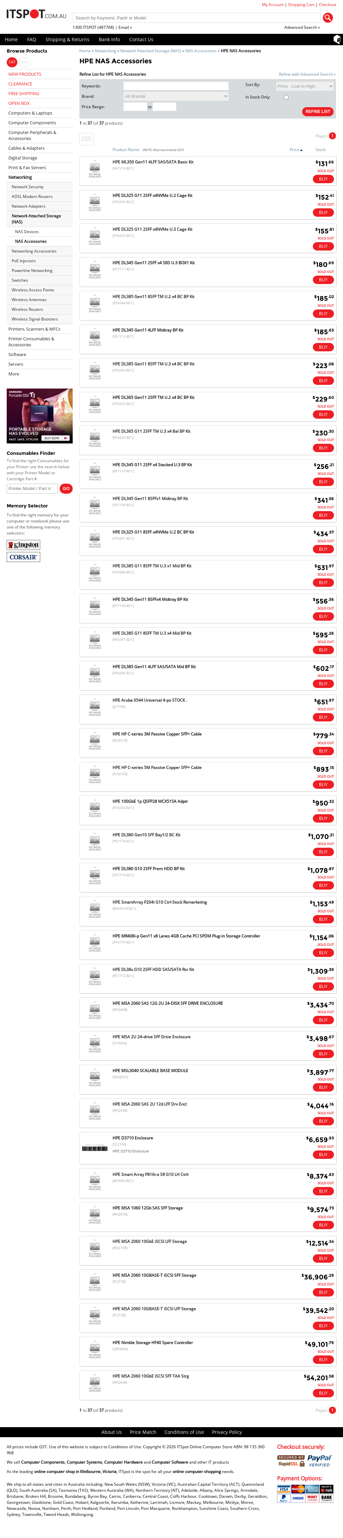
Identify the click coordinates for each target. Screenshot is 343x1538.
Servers (15, 364)
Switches (20, 280)
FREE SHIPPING (23, 93)
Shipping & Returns (67, 39)
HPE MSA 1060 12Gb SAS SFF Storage (148, 1208)
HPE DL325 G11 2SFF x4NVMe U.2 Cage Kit (152, 195)
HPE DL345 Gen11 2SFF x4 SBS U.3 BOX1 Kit (154, 263)
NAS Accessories (201, 51)
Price (296, 149)
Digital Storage (22, 158)
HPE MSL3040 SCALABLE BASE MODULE (150, 1070)
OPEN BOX (19, 103)
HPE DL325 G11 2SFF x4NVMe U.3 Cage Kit (152, 229)
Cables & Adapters (26, 148)
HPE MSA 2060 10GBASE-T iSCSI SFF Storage (154, 1275)
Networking (105, 51)
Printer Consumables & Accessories (31, 342)
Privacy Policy (227, 1432)
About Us (111, 1432)
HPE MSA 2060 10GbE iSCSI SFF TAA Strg (151, 1376)
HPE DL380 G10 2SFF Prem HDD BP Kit (149, 868)
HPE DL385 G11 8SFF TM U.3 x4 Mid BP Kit (152, 633)
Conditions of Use (184, 1432)
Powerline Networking (32, 270)
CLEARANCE (20, 84)
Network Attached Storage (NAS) (150, 51)
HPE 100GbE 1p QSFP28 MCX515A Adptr (150, 801)
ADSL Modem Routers (32, 196)
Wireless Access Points (33, 290)
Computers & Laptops (30, 113)
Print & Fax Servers (27, 167)
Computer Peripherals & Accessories (32, 135)
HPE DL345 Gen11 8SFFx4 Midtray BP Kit (150, 599)
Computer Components (32, 123)
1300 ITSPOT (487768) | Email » (102, 27)
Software (17, 354)
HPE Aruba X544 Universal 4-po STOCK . (150, 700)
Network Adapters (29, 206)
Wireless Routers (27, 309)
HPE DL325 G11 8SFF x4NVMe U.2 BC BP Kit (153, 532)
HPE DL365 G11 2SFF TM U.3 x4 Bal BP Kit (151, 431)
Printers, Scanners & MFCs (34, 329)
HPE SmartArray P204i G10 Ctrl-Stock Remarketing (160, 902)
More (13, 374)
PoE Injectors (24, 261)
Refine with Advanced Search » (307, 74)
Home (11, 39)
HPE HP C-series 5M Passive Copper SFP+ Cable (157, 767)
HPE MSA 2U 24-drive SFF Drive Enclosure (152, 1037)
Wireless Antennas (29, 299)
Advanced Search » (302, 27)
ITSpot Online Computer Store (204, 1447)
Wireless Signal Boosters (35, 319)
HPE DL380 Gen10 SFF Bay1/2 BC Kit (146, 835)
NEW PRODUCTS (24, 74)
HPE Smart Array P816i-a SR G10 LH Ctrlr (151, 1174)
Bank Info (109, 39)
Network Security (28, 187)
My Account (273, 4)
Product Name (126, 149)
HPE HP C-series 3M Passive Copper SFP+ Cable (157, 734)
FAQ (31, 39)
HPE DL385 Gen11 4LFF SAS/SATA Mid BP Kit (154, 667)
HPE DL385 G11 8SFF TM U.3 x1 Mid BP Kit (152, 566)
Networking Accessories (34, 251)
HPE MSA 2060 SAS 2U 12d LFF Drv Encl (150, 1104)
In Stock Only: (267, 97)
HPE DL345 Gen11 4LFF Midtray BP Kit (148, 330)
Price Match (143, 1432)
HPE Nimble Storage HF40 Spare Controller (153, 1342)
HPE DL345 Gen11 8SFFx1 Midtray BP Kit (150, 498)
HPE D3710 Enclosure (133, 1138)
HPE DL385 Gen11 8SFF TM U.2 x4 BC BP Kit (153, 296)
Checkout (327, 4)
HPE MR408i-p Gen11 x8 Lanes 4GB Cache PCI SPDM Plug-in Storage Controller (186, 936)
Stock (321, 149)
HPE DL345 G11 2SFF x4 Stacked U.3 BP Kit (152, 465)
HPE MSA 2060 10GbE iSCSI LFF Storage (150, 1241)
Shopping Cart (301, 4)
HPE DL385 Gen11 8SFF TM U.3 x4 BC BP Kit (153, 364)
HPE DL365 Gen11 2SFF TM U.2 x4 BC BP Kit (153, 397)
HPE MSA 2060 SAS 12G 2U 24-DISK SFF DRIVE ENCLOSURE (168, 1003)
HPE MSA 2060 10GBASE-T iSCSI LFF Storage (154, 1309)
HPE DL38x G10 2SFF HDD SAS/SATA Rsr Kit (153, 969)
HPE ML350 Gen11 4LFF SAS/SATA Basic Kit (153, 162)
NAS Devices (27, 231)
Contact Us (141, 39)
